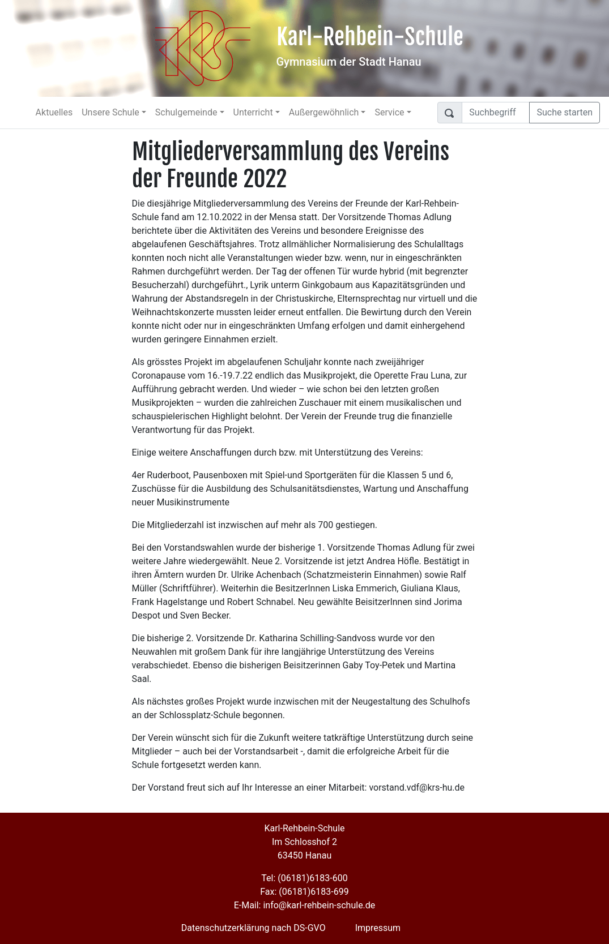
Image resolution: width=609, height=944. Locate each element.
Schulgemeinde (186, 112)
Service (389, 112)
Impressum (378, 927)
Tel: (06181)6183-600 (304, 878)
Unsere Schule (110, 112)
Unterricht (253, 112)
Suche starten (564, 112)
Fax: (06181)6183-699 (304, 891)
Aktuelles (54, 112)
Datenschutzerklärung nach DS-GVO (253, 927)
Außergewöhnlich (324, 112)
